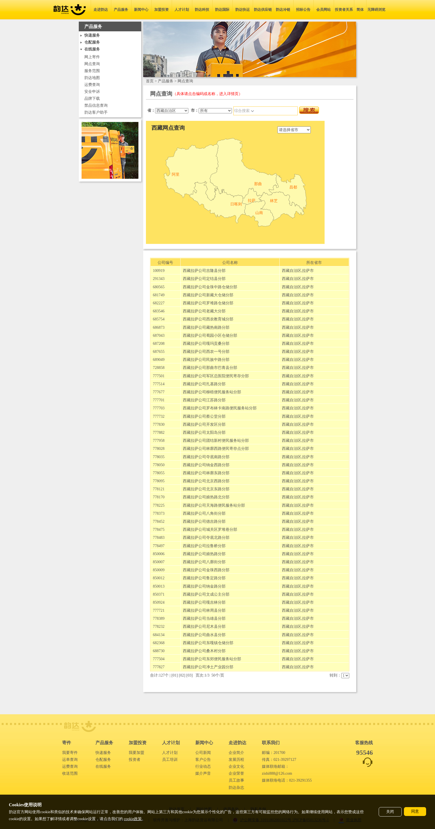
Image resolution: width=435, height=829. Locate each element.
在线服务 (103, 766)
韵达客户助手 (96, 112)
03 (189, 675)
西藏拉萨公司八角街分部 (204, 513)
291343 (159, 279)
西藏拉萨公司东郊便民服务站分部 (212, 659)
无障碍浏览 (376, 9)
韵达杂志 (236, 787)
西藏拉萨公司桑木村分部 (204, 651)
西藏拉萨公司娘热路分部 (204, 554)
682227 (159, 303)
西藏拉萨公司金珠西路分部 (206, 570)
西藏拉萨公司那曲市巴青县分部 (210, 368)
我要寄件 (70, 753)
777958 (159, 440)
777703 (159, 408)
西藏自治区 (291, 271)
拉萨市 (308, 271)
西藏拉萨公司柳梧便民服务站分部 (212, 392)
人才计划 (181, 9)
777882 (159, 432)
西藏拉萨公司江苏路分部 (204, 400)
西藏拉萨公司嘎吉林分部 (204, 602)
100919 (159, 271)
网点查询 (92, 64)
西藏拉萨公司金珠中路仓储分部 (210, 287)
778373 (159, 513)
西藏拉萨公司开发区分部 (204, 424)
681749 (159, 295)
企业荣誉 (236, 773)
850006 (159, 554)
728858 (159, 368)
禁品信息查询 (96, 105)
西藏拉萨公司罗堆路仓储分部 (208, 303)
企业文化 (236, 766)
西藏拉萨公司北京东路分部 (206, 489)
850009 (159, 570)
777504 (159, 659)
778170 (159, 497)
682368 (159, 643)
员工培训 (170, 759)
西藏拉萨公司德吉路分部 (204, 521)
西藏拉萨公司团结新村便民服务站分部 (216, 440)
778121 (159, 489)
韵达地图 (92, 78)
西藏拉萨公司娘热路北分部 (206, 497)
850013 (159, 586)
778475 (159, 529)
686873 (159, 327)
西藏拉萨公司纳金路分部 (204, 586)
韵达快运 (242, 9)
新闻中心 (141, 9)
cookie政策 (133, 819)
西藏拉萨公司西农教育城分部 (208, 319)
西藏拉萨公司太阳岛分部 (204, 432)
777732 (159, 416)
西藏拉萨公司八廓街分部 (204, 562)
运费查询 (92, 85)
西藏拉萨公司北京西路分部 (206, 481)
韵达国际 (222, 9)
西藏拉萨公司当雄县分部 (204, 618)
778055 (159, 473)
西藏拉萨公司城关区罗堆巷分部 (210, 529)
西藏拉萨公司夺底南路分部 (206, 457)
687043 (159, 335)
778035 (159, 457)
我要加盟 (136, 753)
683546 (159, 311)
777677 (159, 392)
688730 (159, 651)
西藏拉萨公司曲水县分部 (204, 635)
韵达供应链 (263, 9)
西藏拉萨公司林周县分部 (204, 610)
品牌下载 (92, 98)
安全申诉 (92, 92)
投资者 (134, 759)
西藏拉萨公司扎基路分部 (204, 384)
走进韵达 (100, 9)
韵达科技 (202, 9)
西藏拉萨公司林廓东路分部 (206, 473)
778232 (159, 626)
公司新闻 (203, 753)
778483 (159, 537)
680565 (159, 287)
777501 (159, 376)
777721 (159, 610)
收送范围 (70, 773)
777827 (159, 667)
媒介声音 (203, 773)
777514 (159, 384)
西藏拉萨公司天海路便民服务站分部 (214, 505)
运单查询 (70, 759)
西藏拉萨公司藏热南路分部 (206, 327)
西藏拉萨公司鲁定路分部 (204, 578)
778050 (159, 465)
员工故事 (236, 780)
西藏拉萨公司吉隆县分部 (204, 271)
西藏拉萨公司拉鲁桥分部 (204, 546)
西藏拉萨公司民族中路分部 (206, 360)
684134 (159, 635)
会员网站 (323, 9)
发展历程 (236, 759)
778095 (159, 481)
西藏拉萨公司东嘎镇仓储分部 (208, 643)
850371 (159, 594)
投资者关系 (344, 9)
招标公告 (303, 9)
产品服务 (121, 9)
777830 (159, 424)
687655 (159, 352)
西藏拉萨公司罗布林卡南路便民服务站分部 (220, 408)
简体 (360, 9)
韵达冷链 (283, 9)
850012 (159, 578)
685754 (159, 319)
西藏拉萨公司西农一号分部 (206, 352)
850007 (159, 562)
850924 (159, 602)
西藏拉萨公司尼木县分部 (204, 626)
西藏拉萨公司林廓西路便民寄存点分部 (216, 449)
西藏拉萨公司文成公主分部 (206, 594)
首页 (150, 81)
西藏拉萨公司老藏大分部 (204, 311)
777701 (159, 400)
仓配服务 (103, 759)
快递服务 (103, 753)
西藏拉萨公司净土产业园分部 (208, 667)
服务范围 (92, 71)
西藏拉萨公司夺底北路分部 (206, 537)
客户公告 (203, 759)
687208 (159, 343)
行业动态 (203, 766)
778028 (159, 449)
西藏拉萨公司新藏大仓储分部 (208, 295)
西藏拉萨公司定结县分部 (204, 279)
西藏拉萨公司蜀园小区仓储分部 (210, 335)
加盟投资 (161, 9)
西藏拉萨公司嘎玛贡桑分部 (206, 343)
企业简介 (236, 753)
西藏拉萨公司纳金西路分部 (206, 465)
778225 (159, 505)
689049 (159, 360)
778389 (159, 618)
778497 (159, 546)
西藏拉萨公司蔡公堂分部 (204, 416)
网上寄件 (92, 57)
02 (182, 675)
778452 (159, 521)
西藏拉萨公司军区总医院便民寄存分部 (216, 376)
